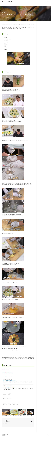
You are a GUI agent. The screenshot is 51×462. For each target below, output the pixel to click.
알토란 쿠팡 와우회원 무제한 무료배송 (9, 392)
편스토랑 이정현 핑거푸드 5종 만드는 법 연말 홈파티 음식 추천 (11, 414)
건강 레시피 (4, 410)
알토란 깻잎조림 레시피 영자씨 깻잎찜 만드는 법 (9, 415)
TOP (48, 447)
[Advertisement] (18, 360)
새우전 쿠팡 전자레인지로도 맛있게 (9, 399)
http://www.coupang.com (7, 391)
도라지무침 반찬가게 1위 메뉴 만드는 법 (7, 385)
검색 (46, 1)
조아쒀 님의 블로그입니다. (7, 433)
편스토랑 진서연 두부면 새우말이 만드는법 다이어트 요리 (10, 416)
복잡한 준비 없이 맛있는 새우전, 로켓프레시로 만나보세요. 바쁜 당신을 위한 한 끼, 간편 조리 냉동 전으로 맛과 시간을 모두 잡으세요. (18, 401)
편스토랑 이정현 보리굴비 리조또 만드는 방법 (9, 413)
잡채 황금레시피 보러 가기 (5, 381)
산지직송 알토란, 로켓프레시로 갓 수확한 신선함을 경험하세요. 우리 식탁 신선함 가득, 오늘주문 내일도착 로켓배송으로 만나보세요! (18, 395)
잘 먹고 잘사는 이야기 (8, 1)
